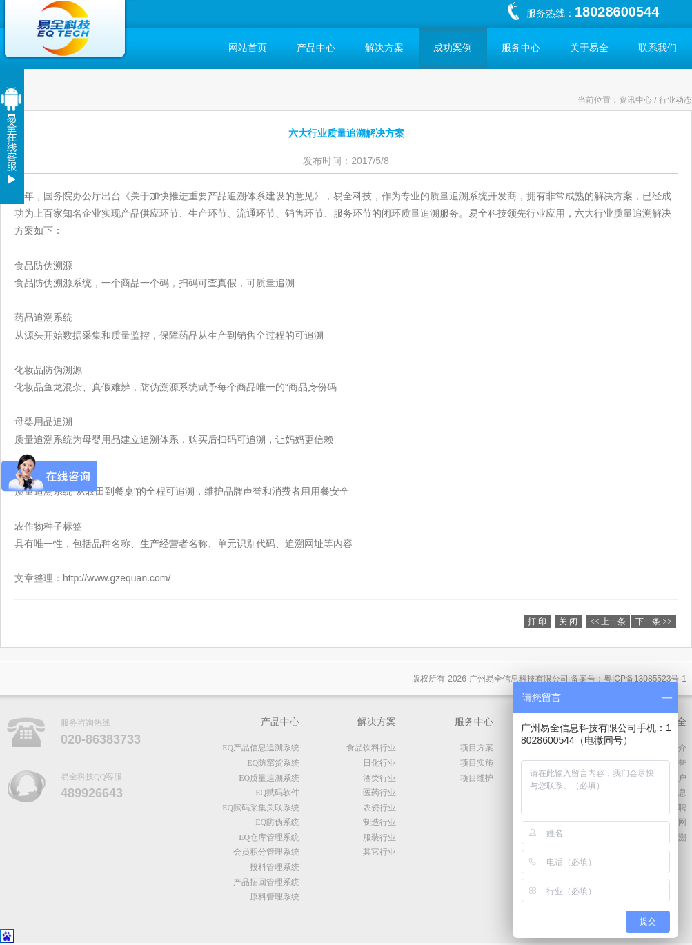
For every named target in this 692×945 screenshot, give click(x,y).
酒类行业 (379, 778)
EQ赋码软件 (277, 792)
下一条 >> (653, 621)
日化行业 (379, 763)
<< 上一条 (608, 621)
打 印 (537, 621)
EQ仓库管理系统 (269, 837)
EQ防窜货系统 (273, 763)
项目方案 (476, 748)
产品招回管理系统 (266, 882)
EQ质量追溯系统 (269, 778)
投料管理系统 (274, 867)
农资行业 (379, 808)
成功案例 (452, 48)
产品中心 (316, 48)
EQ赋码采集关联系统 (260, 808)
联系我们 (657, 48)
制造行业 (379, 822)
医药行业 (379, 792)
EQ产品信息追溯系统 (260, 748)
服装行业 (379, 837)
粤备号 (645, 679)
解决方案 (384, 48)
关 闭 (568, 621)
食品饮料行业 (371, 748)
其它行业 (379, 852)
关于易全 (589, 48)
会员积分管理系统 (266, 852)
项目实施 (476, 763)
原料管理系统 (274, 897)
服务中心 (521, 48)
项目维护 (476, 778)
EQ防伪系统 (277, 822)
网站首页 (247, 48)
